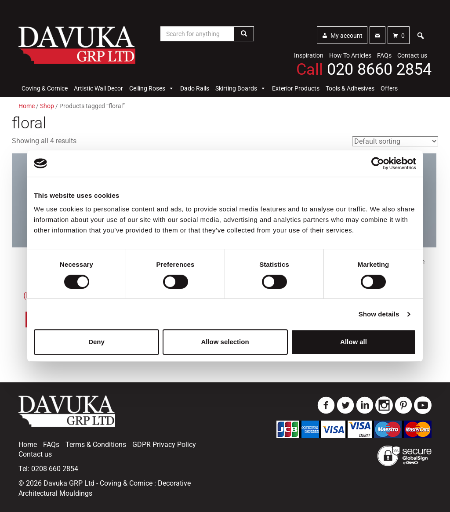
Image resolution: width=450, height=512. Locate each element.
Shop (47, 105)
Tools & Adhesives (350, 88)
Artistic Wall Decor (98, 88)
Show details (379, 314)
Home (26, 105)
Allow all (353, 341)
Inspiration (308, 55)
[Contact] (377, 35)
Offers (389, 88)
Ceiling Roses (151, 88)
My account (346, 35)
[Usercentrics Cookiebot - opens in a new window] (377, 163)
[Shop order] (395, 141)
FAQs (384, 55)
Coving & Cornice (45, 88)
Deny (96, 341)
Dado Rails (194, 88)
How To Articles (350, 55)
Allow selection (225, 341)
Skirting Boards (240, 88)
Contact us (412, 55)
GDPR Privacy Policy (164, 444)
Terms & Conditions (95, 444)
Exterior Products (295, 88)
